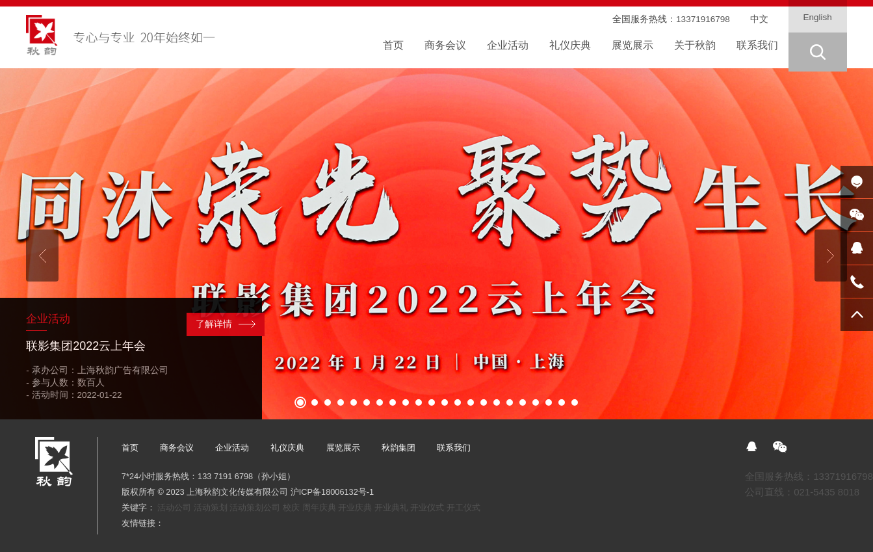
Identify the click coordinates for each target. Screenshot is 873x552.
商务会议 (177, 448)
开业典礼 (391, 507)
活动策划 (211, 507)
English (817, 17)
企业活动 (232, 448)
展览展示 (343, 448)
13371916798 (703, 19)
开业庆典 (355, 507)
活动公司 (174, 507)
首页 (130, 448)
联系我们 (454, 448)
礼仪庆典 (287, 448)
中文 (759, 19)
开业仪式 (427, 507)
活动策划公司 (254, 507)
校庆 (291, 507)
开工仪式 (463, 507)
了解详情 (214, 324)
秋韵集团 (398, 448)
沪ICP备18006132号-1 (332, 492)
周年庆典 (319, 507)
